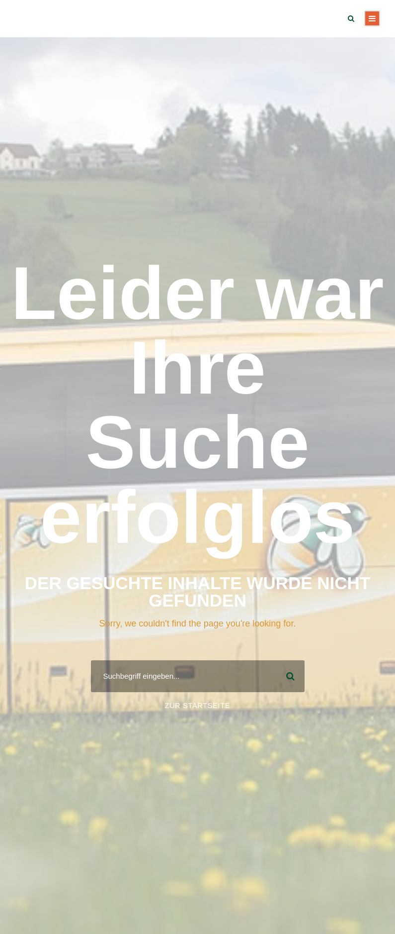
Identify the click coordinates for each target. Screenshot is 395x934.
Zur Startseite (198, 706)
